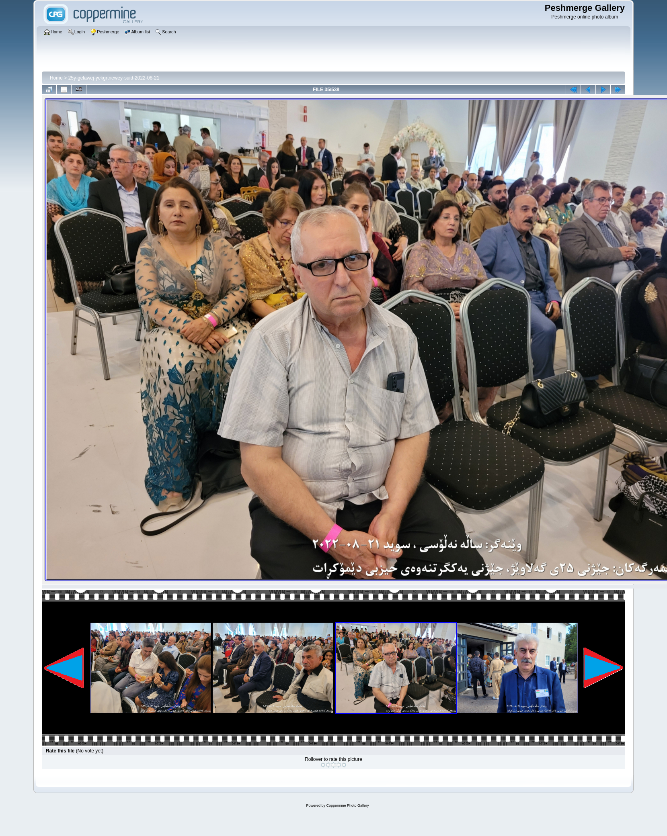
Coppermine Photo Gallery (347, 805)
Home (56, 78)
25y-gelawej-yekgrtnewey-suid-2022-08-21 (114, 78)
